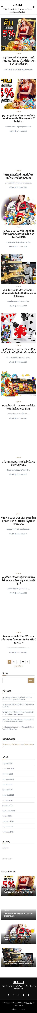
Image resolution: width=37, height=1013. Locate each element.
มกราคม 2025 (7, 800)
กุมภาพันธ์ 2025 (8, 795)
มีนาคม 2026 (7, 763)
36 (23, 662)
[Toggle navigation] (2, 7)
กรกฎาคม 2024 (8, 821)
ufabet (6, 70)
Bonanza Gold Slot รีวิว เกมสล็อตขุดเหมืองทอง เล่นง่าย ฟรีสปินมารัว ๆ (18, 639)
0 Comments (28, 70)
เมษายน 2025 (7, 784)
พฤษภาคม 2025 (8, 779)
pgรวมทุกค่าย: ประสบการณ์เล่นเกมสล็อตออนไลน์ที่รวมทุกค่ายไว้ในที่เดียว (18, 61)
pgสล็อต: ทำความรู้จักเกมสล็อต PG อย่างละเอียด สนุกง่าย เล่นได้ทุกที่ (18, 580)
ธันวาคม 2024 (7, 806)
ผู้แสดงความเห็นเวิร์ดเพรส (11, 744)
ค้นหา (5, 674)
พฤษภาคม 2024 (8, 832)
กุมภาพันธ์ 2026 (8, 769)
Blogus (29, 1003)
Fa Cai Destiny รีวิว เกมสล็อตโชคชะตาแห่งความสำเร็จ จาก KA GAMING (18, 234)
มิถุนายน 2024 (7, 827)
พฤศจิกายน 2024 (8, 811)
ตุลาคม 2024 (7, 816)
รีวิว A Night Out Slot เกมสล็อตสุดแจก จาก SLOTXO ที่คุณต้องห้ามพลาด (18, 521)
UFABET (17, 5)
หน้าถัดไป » (18, 666)
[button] (33, 48)
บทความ (18, 53)
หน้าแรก (14, 1009)
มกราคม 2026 (7, 774)
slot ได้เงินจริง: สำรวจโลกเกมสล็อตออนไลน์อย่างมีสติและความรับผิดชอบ (18, 293)
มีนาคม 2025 (7, 790)
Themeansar (18, 1006)
